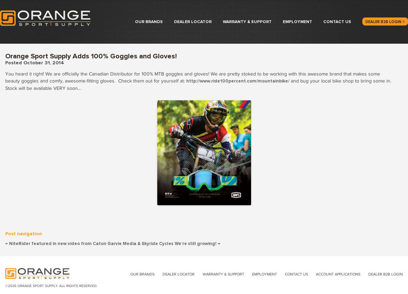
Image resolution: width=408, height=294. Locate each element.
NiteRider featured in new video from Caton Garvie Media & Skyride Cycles (89, 244)
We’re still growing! (197, 244)
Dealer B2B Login (385, 274)
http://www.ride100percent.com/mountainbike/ (237, 81)
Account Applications (338, 274)
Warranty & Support (247, 22)
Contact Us (337, 22)
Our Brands (149, 22)
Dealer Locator (193, 22)
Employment (297, 22)
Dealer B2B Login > (385, 22)
